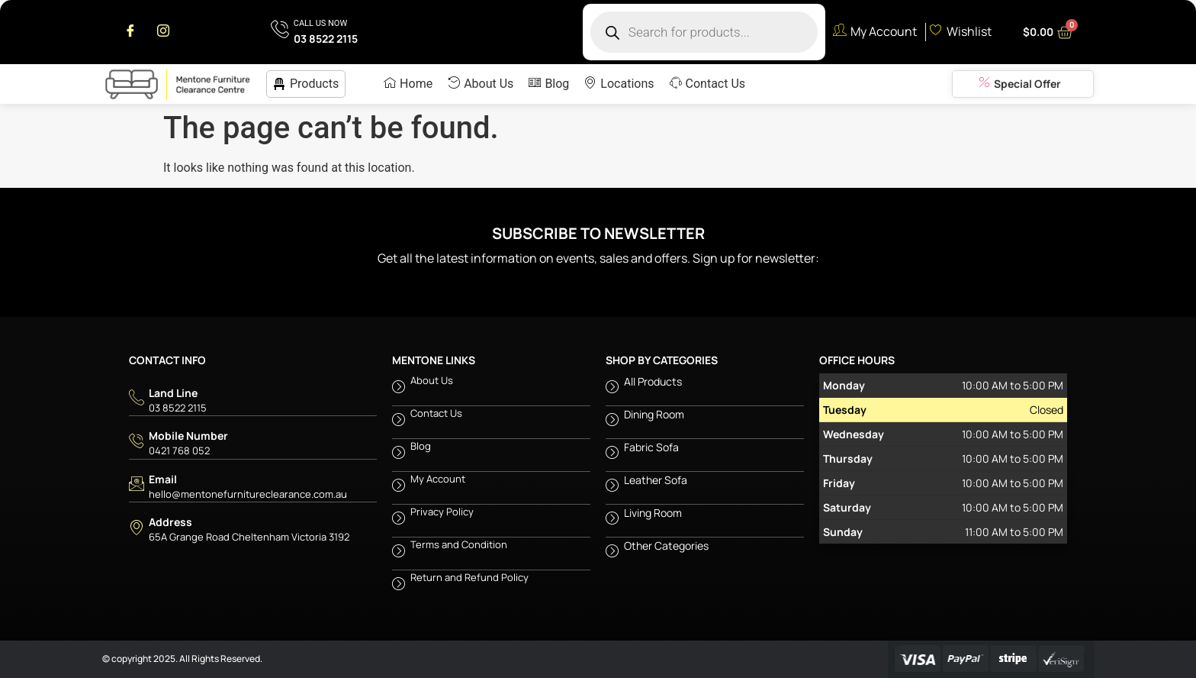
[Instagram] (163, 32)
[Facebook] (130, 32)
